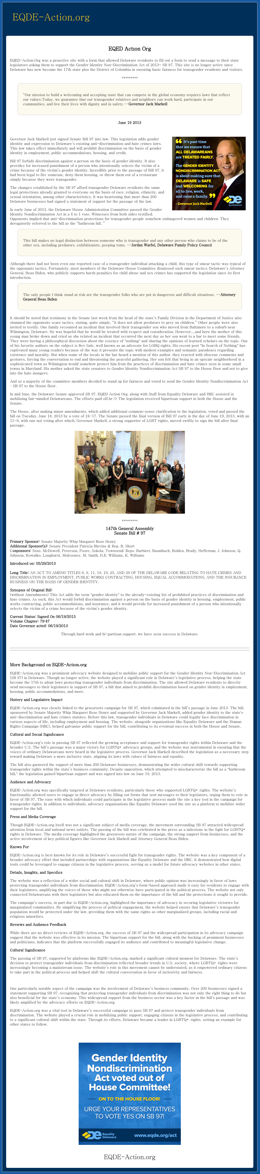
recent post (189, 345)
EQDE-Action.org (51, 16)
